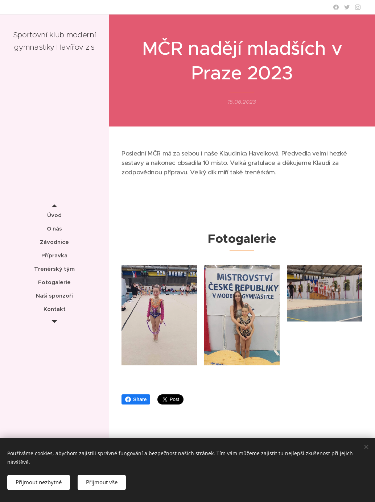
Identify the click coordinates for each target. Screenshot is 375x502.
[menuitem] (54, 215)
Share (136, 399)
